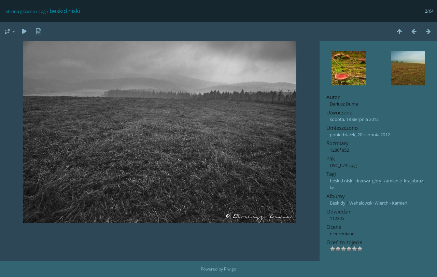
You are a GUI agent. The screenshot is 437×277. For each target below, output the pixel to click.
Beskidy (338, 203)
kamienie (392, 181)
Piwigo (230, 269)
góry (376, 181)
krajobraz (413, 181)
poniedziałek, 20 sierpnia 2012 (360, 134)
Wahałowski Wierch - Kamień (378, 203)
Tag (42, 11)
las (332, 187)
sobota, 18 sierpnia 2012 (354, 119)
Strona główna (20, 11)
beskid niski (341, 181)
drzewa (362, 181)
